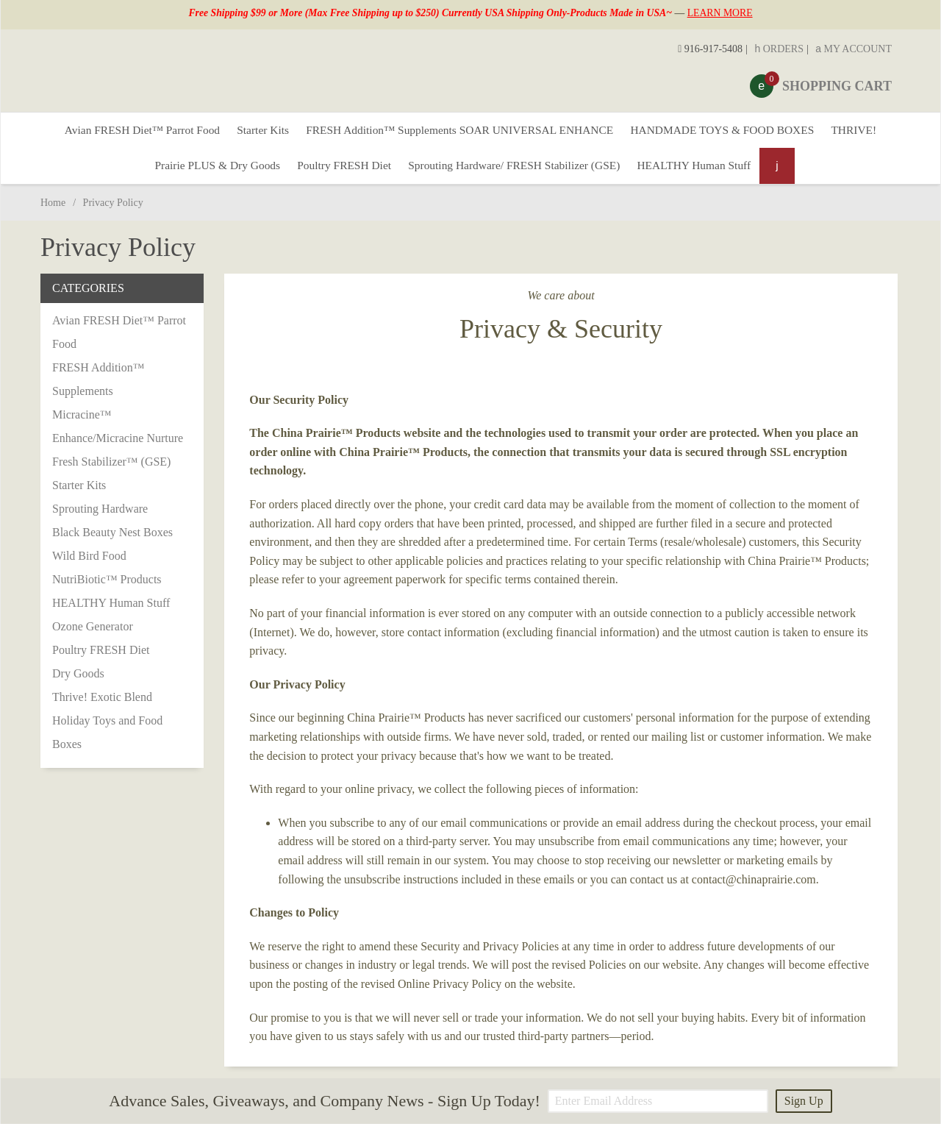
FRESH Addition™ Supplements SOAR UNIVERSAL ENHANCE (459, 132)
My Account (853, 48)
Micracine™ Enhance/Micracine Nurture (117, 434)
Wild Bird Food (89, 564)
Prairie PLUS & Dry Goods (205, 171)
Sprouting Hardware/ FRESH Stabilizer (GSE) (517, 171)
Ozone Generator (92, 634)
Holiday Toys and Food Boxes (107, 740)
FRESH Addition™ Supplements (98, 387)
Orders (779, 48)
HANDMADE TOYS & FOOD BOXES (733, 132)
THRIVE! (871, 132)
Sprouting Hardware (100, 516)
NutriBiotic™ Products (107, 587)
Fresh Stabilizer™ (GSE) (111, 469)
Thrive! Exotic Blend (102, 705)
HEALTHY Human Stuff (706, 171)
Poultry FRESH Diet (338, 171)
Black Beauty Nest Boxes (112, 540)
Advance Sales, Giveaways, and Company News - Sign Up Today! (324, 1109)
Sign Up (803, 1109)
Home (52, 210)
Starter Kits (253, 132)
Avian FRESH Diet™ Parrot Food (126, 132)
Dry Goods (78, 681)
